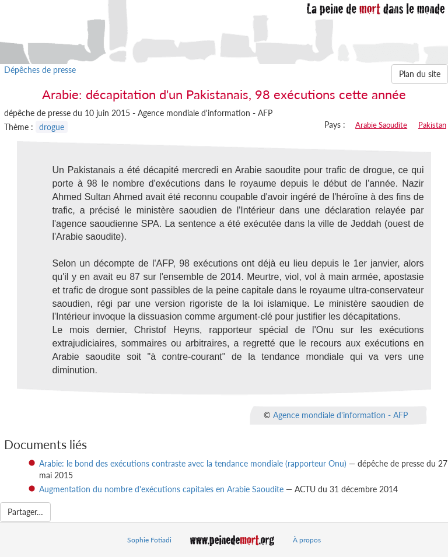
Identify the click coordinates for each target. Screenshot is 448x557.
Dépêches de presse (40, 70)
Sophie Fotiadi (149, 539)
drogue (51, 127)
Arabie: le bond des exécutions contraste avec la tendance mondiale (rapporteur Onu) (192, 463)
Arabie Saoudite (381, 124)
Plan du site (419, 74)
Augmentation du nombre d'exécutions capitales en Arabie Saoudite (161, 489)
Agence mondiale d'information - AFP (340, 414)
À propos (307, 539)
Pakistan (432, 124)
